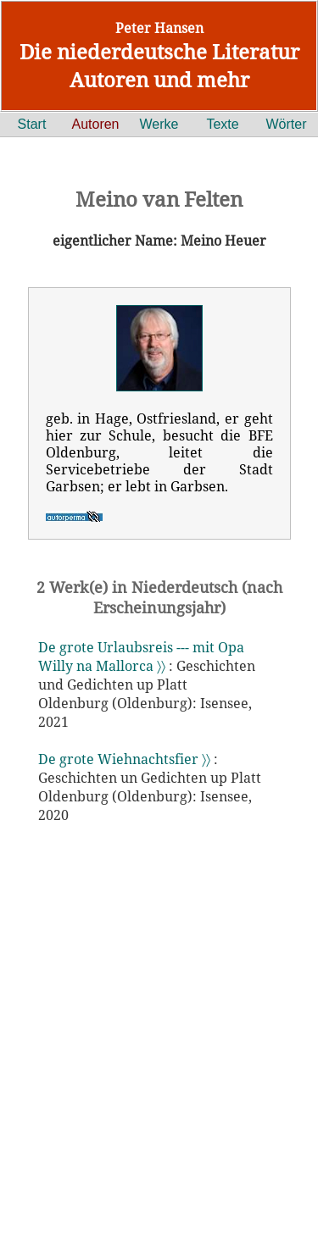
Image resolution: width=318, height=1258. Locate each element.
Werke (159, 124)
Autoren (95, 124)
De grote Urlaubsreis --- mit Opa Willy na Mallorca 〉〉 (141, 656)
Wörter (286, 124)
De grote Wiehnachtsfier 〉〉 (124, 759)
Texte (222, 124)
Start (32, 124)
